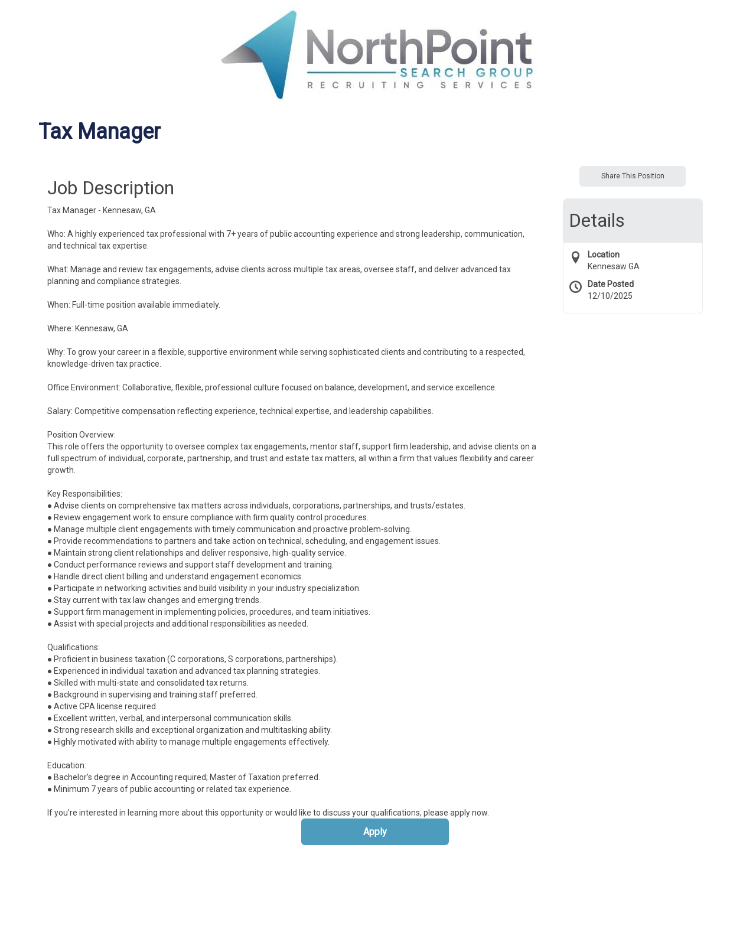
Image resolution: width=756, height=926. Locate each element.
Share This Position (632, 176)
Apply (375, 831)
